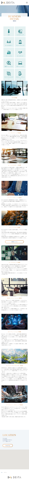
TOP (1, 472)
